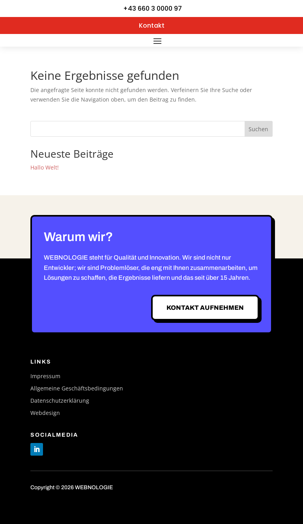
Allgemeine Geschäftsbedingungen (76, 388)
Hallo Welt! (44, 167)
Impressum (45, 376)
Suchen (258, 129)
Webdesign (45, 413)
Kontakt (152, 25)
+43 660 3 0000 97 (152, 8)
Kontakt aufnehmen (205, 307)
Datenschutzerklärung (59, 401)
